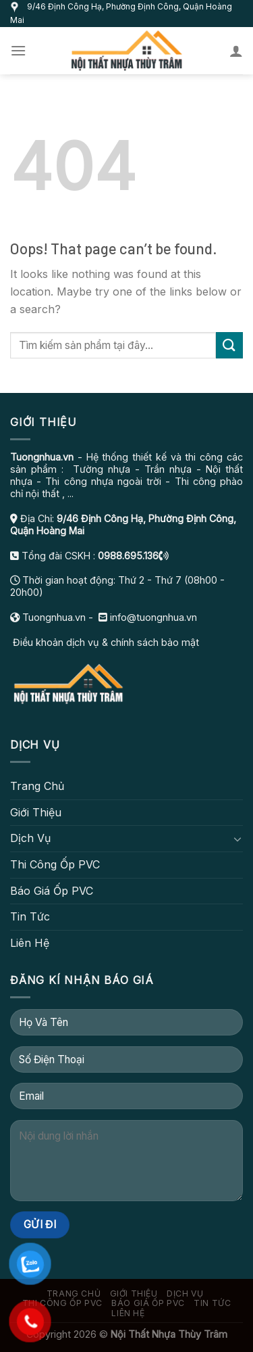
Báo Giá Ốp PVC (51, 891)
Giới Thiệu (35, 812)
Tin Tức (30, 916)
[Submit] (229, 345)
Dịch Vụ (30, 838)
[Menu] (18, 50)
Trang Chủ (37, 786)
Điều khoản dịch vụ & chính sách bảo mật (104, 642)
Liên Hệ (29, 943)
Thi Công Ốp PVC (55, 864)
